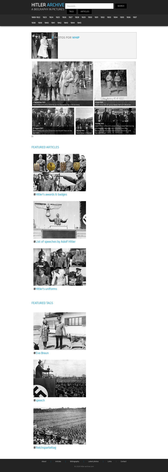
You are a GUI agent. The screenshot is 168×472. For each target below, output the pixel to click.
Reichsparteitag (44, 448)
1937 (135, 17)
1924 (51, 17)
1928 (77, 17)
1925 (58, 17)
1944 (73, 23)
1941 (53, 23)
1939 (40, 23)
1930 (90, 17)
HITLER (47, 5)
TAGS (71, 11)
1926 (64, 17)
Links (110, 461)
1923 (45, 17)
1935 (122, 17)
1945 (79, 23)
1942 (59, 23)
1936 (128, 17)
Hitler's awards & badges (50, 195)
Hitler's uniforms (45, 289)
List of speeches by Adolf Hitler (54, 242)
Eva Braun (41, 353)
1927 (70, 17)
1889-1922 (36, 17)
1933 (109, 17)
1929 (83, 17)
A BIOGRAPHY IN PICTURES (47, 9)
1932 (103, 17)
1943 (66, 23)
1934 (116, 17)
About (44, 461)
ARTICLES (85, 11)
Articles (58, 461)
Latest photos (93, 461)
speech (39, 400)
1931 (96, 17)
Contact (123, 461)
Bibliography (74, 461)
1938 (33, 23)
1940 (47, 23)
